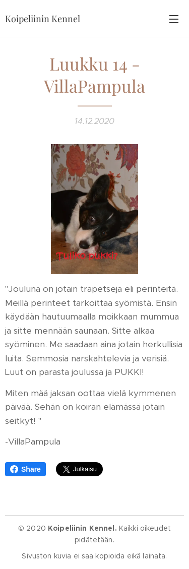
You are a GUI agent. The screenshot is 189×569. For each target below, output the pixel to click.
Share (25, 469)
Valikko (173, 19)
